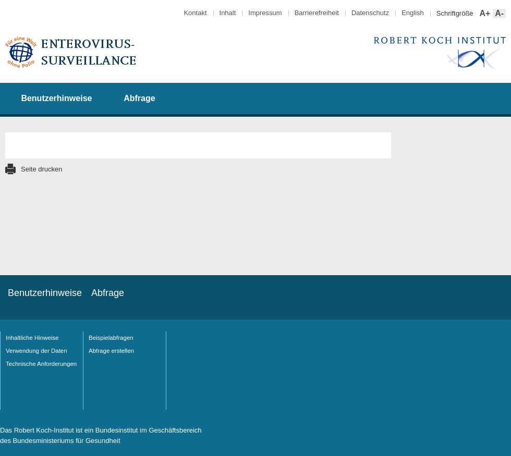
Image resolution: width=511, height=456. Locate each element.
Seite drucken (42, 169)
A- (498, 14)
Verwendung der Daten (36, 351)
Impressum (265, 13)
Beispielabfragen (111, 338)
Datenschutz (370, 13)
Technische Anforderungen (41, 364)
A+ (484, 14)
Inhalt (228, 13)
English (413, 13)
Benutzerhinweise (56, 98)
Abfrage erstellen (111, 351)
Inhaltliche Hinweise (32, 338)
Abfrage (139, 98)
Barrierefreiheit (317, 13)
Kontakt (195, 13)
